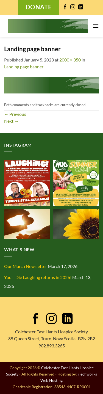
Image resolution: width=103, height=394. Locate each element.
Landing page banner (23, 66)
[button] (95, 26)
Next (11, 121)
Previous (15, 114)
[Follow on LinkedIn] (80, 7)
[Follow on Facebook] (65, 7)
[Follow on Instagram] (72, 7)
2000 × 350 (70, 59)
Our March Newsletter (25, 266)
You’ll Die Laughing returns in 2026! (37, 277)
